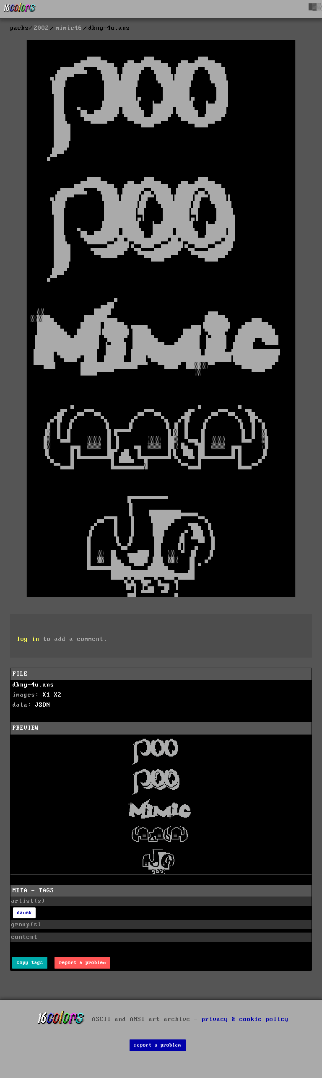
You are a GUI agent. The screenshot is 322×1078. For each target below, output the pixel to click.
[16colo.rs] (19, 9)
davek (24, 912)
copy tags (30, 962)
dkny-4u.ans (33, 685)
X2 (58, 695)
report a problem (82, 962)
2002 (41, 28)
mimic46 (69, 28)
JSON (42, 705)
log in (28, 639)
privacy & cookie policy (245, 1019)
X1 (46, 695)
